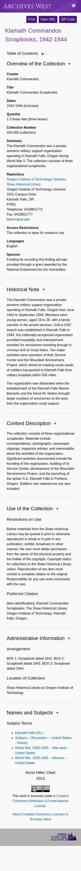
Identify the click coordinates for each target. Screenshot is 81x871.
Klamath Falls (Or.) (29, 733)
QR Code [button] (68, 19)
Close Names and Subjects (56, 713)
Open (45, 53)
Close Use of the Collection (56, 509)
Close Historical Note (43, 290)
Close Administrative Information (68, 639)
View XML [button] (48, 19)
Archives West (27, 6)
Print (31, 19)
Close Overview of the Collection (69, 64)
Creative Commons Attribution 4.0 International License (41, 801)
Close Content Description (54, 424)
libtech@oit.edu (18, 219)
